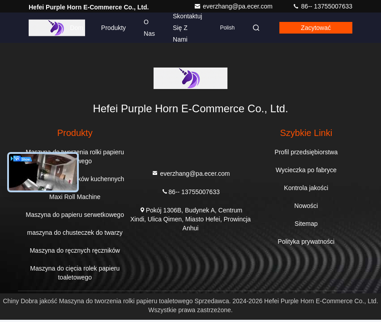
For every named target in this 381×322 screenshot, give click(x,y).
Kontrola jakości (306, 187)
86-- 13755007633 (322, 6)
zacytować (316, 27)
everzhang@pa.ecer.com (234, 6)
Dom (76, 27)
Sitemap (306, 223)
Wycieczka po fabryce (306, 170)
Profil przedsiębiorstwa (306, 152)
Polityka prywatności (306, 241)
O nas (149, 27)
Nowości (306, 205)
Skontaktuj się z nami (187, 28)
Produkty (113, 27)
